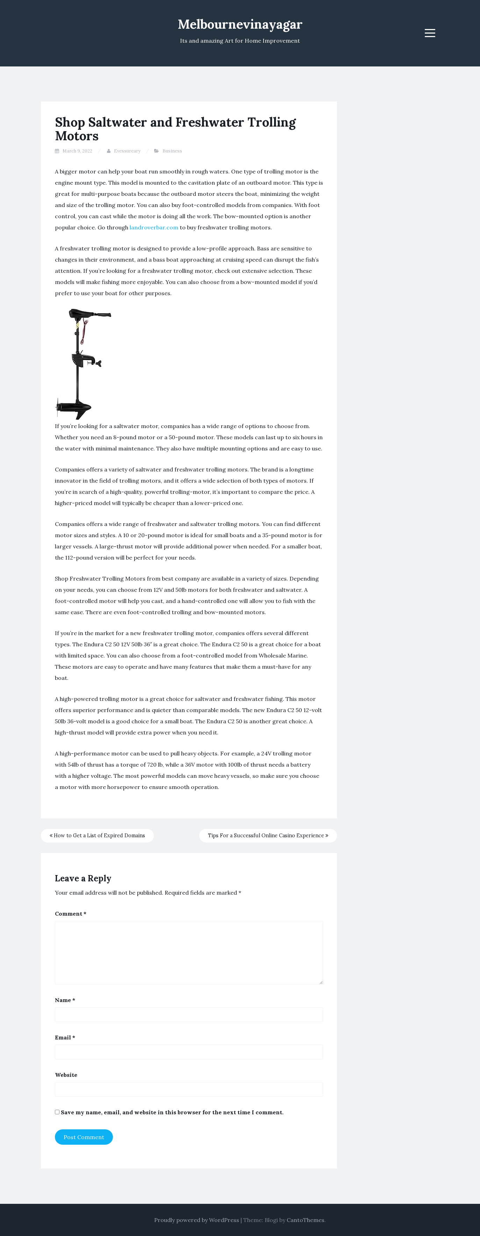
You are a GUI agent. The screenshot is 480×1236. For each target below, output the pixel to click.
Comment (70, 913)
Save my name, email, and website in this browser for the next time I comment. (172, 1112)
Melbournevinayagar (240, 24)
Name (65, 999)
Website (66, 1074)
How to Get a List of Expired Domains (97, 835)
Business (172, 151)
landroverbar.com (154, 227)
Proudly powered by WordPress (196, 1219)
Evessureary (127, 151)
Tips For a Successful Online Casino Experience (268, 835)
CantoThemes (305, 1219)
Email (65, 1037)
